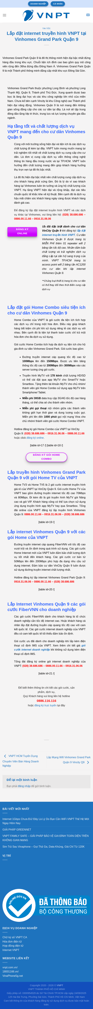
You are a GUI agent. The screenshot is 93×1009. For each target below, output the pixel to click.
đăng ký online (35, 437)
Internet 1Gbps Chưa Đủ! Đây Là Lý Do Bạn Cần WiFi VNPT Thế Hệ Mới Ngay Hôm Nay (45, 821)
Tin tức (47, 28)
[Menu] (4, 15)
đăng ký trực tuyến (45, 705)
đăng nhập (24, 786)
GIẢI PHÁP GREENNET (16, 829)
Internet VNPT (10, 950)
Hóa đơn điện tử (12, 941)
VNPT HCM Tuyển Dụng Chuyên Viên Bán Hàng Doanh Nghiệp (20, 761)
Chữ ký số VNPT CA (14, 937)
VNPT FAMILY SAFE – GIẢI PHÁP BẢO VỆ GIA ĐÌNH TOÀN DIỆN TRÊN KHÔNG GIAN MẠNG (45, 838)
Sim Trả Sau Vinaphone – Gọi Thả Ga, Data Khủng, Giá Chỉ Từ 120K (43, 846)
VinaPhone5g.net (12, 975)
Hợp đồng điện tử (12, 945)
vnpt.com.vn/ (10, 967)
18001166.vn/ (10, 971)
